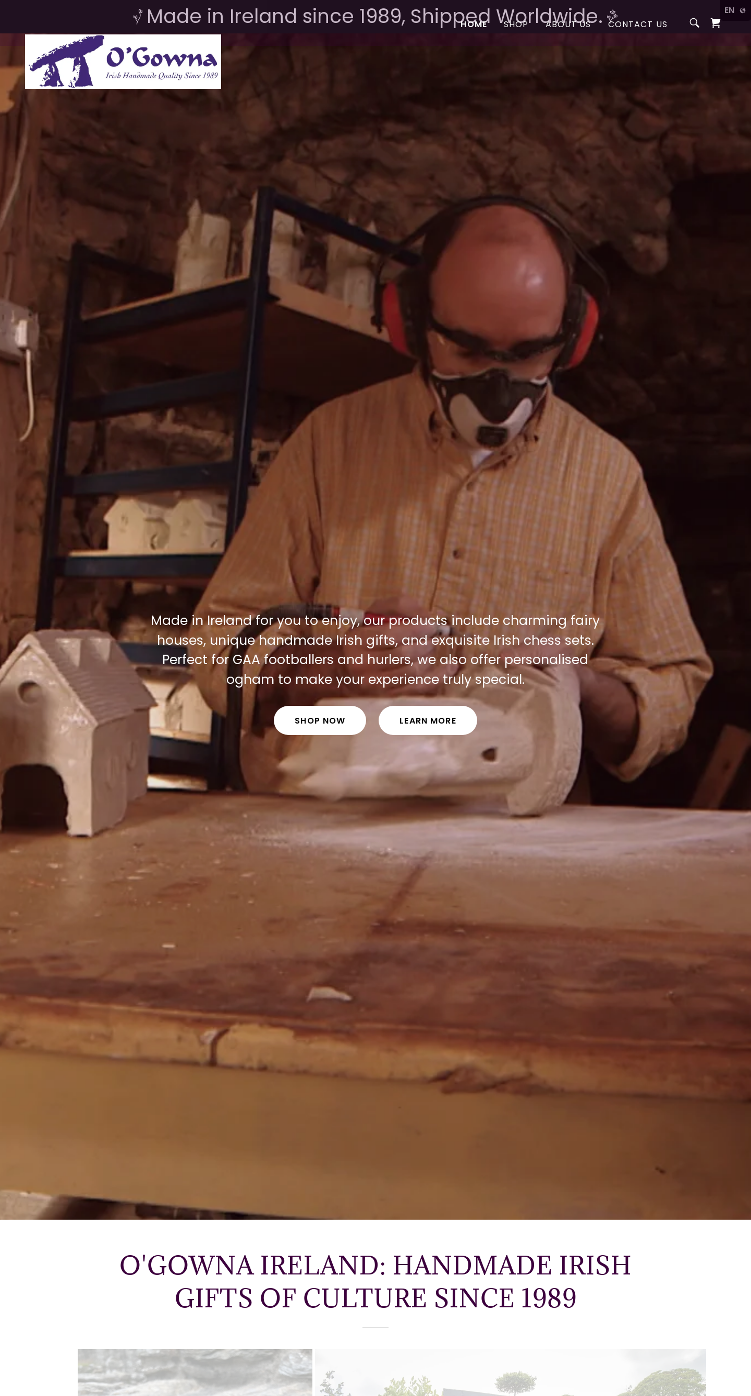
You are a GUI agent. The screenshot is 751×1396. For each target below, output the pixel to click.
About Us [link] (568, 57)
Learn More (427, 721)
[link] (123, 54)
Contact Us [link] (638, 57)
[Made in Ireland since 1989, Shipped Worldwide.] (375, 16)
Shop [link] (516, 57)
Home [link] (474, 57)
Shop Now (320, 721)
